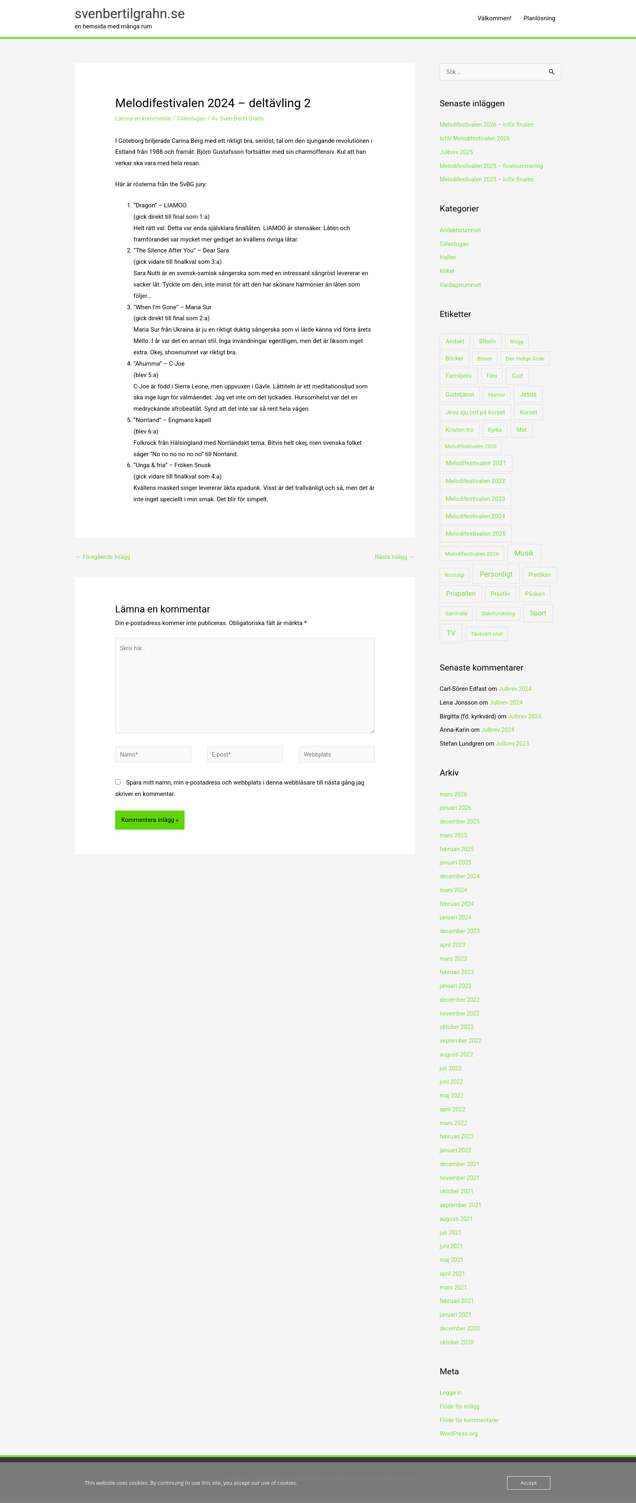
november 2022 (461, 1015)
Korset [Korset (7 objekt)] (528, 414)
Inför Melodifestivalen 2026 (477, 140)
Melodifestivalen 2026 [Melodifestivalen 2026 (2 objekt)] (472, 555)
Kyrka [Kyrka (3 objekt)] (495, 432)
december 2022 (461, 1001)
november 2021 (461, 1180)
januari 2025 (456, 865)
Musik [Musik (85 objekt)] (524, 555)
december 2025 (461, 824)
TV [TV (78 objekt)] (451, 635)
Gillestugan (195, 120)
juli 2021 (451, 1234)
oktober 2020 (457, 1344)
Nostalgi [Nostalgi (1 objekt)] (454, 577)
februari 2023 (458, 974)
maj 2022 (452, 1098)
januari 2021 (456, 1317)
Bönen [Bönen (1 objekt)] (484, 361)
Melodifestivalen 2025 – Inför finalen (489, 181)
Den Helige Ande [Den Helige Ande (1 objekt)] (525, 361)
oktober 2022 (457, 1029)
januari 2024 (456, 919)
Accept (528, 1482)
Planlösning (539, 19)
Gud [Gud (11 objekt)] (517, 378)
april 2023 (453, 947)
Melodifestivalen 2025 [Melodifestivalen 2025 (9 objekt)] (476, 536)
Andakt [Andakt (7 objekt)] (454, 343)
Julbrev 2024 (515, 691)
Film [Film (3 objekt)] (491, 378)
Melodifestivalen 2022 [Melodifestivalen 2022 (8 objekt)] (475, 483)
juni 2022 (452, 1084)
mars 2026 (454, 796)
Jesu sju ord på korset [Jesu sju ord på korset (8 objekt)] (475, 414)
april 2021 (453, 1275)
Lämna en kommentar (144, 120)
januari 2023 (456, 988)
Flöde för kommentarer (471, 1422)
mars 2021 (454, 1289)
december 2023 (461, 933)
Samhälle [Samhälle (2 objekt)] (456, 615)
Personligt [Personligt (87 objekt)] (496, 576)
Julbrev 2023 (513, 746)
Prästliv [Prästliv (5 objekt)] (500, 596)
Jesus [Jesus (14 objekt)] (528, 396)
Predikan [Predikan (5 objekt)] (540, 577)
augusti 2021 (457, 1221)
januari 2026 (456, 810)
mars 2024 (454, 892)
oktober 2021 (457, 1193)
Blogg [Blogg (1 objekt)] (516, 344)
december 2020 (461, 1330)
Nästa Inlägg (394, 558)
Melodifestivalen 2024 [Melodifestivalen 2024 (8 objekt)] (475, 518)
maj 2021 (452, 1262)
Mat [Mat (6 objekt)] (521, 432)
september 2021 (462, 1207)
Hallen (448, 259)
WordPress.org (460, 1436)
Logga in (451, 1395)
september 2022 (462, 1043)
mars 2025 (454, 837)
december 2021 (461, 1166)
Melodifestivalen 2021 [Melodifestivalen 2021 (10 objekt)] (476, 465)
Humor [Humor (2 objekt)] (496, 396)
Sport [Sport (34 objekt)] (538, 615)
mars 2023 (454, 960)
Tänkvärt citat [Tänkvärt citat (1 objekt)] (487, 636)
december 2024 (461, 878)
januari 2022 (456, 1152)
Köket (447, 273)
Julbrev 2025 (457, 154)
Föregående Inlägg (104, 558)
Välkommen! (494, 19)
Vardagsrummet (461, 287)
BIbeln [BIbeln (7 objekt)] (487, 343)
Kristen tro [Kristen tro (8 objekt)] (459, 432)
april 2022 (453, 1111)
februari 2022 (458, 1139)
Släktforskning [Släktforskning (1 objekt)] (498, 616)
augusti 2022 (457, 1056)
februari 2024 (458, 906)
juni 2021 (452, 1248)
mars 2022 (454, 1125)
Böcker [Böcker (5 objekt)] (454, 360)
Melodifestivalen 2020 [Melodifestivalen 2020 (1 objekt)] (471, 449)
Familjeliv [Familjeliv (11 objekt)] (459, 378)
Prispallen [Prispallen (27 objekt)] (461, 596)
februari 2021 (458, 1303)
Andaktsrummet (461, 232)
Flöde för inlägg (461, 1408)
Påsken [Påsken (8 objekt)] (535, 596)
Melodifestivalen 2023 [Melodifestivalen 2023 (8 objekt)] (475, 501)
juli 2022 (451, 1070)
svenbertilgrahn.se (133, 14)
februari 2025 (458, 851)
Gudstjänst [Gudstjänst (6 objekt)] (459, 396)
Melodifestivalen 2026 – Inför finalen (489, 127)
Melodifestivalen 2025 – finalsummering (494, 168)
